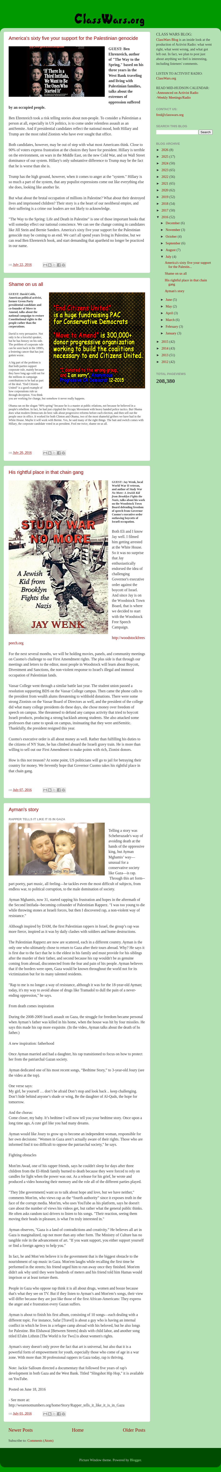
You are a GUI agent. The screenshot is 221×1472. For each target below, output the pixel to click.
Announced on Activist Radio (177, 93)
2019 (165, 197)
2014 (165, 348)
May (169, 306)
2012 (165, 362)
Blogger (135, 1460)
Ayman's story (24, 809)
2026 (165, 150)
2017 (165, 210)
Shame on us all (26, 284)
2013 (165, 355)
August (171, 250)
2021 (165, 183)
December (173, 223)
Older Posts (134, 1430)
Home (78, 1430)
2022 (165, 177)
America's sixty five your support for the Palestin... (188, 265)
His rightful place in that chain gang (46, 472)
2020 (165, 190)
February (172, 326)
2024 (165, 163)
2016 (165, 217)
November (173, 230)
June (169, 300)
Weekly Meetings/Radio (174, 97)
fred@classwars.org (170, 115)
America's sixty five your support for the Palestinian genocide (73, 38)
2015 (165, 342)
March (171, 320)
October (172, 236)
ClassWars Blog (167, 40)
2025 (165, 156)
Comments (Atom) (40, 1440)
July (169, 257)
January (171, 333)
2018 (165, 203)
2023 (165, 170)
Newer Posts (20, 1430)
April (170, 313)
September (173, 243)
